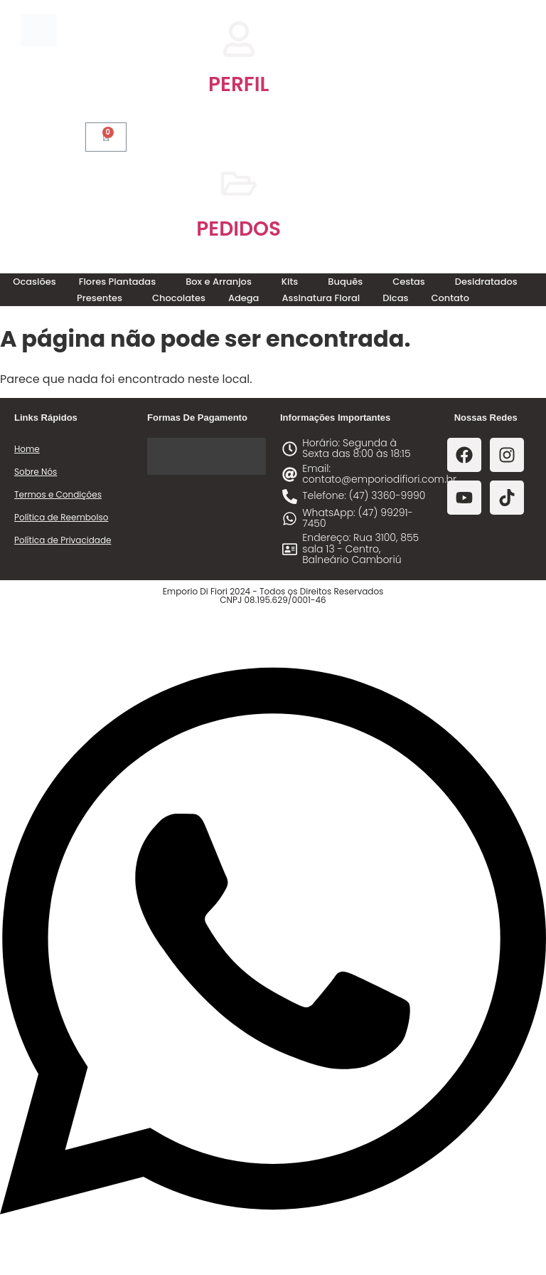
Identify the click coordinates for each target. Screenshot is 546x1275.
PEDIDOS (238, 229)
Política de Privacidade (62, 540)
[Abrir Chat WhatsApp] (273, 1249)
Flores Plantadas (117, 281)
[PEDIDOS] (239, 183)
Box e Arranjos (219, 281)
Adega (243, 298)
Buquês (345, 281)
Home (27, 449)
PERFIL (238, 84)
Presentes (99, 298)
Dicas (395, 298)
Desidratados (486, 281)
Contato (450, 298)
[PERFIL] (239, 39)
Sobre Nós (35, 472)
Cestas (408, 281)
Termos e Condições (58, 494)
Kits (290, 281)
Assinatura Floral (321, 298)
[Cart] (106, 137)
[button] (120, 281)
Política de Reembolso (61, 517)
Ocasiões (34, 281)
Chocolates (178, 298)
